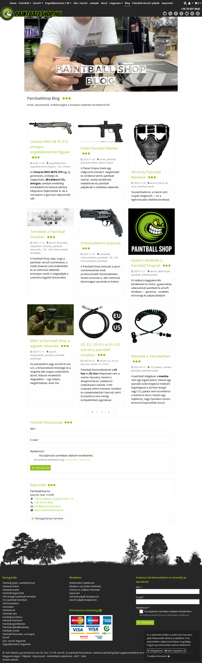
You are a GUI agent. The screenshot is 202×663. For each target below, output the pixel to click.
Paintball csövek (11, 630)
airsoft (153, 271)
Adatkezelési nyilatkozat (81, 582)
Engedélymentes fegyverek (17, 644)
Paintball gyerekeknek (14, 623)
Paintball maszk (11, 586)
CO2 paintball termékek (15, 599)
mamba (167, 367)
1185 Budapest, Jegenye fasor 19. (53, 498)
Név (33, 428)
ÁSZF (76, 656)
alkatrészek (164, 271)
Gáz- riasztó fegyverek (14, 640)
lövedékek (105, 254)
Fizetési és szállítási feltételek (84, 589)
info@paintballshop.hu (47, 506)
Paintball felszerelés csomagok (19, 634)
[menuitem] (13, 3)
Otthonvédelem (11, 603)
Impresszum (39, 656)
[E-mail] (165, 13)
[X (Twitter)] (181, 13)
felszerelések (36, 355)
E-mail (34, 440)
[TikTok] (198, 13)
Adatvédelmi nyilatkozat (77, 459)
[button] (198, 3)
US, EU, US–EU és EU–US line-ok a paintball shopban (100, 349)
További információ (157, 656)
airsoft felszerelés (58, 242)
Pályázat (26, 656)
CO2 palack (156, 367)
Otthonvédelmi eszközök (101, 243)
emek (102, 159)
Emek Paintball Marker (99, 148)
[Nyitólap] (53, 13)
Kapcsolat (74, 593)
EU (109, 360)
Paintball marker (11, 589)
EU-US (115, 360)
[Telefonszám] (170, 13)
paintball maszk (146, 186)
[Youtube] (187, 13)
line (87, 364)
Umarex (66, 166)
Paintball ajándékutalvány (16, 627)
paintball (111, 159)
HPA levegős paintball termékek (19, 596)
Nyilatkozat (38, 451)
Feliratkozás (40, 468)
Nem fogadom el (175, 650)
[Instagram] (192, 13)
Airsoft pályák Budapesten (83, 599)
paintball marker (89, 162)
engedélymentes (57, 163)
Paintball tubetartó (12, 620)
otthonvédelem (89, 257)
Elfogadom (155, 650)
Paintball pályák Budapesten (84, 596)
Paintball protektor (12, 617)
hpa (83, 364)
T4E (59, 166)
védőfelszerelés (149, 274)
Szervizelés (8, 606)
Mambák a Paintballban (150, 356)
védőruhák (35, 358)
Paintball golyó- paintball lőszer (19, 582)
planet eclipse (106, 162)
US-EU (105, 364)
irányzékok (35, 246)
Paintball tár (9, 610)
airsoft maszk (157, 182)
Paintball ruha (10, 613)
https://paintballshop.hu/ (49, 510)
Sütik (83, 656)
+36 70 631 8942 (190, 9)
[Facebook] (176, 13)
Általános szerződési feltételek (85, 586)
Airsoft (6, 637)
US (99, 364)
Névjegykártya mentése (47, 518)
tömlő (94, 364)
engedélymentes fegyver (43, 166)
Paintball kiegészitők (13, 593)
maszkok (46, 246)
